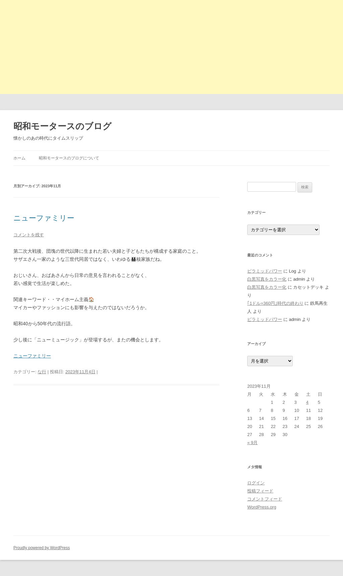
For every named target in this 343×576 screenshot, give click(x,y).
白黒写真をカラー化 (266, 279)
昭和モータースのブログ (62, 126)
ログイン (256, 482)
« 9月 (252, 442)
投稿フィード (260, 490)
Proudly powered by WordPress (41, 547)
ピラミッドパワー (264, 271)
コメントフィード (264, 498)
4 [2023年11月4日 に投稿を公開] (307, 402)
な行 (42, 371)
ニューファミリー (43, 218)
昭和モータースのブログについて (69, 158)
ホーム (19, 158)
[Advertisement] (171, 47)
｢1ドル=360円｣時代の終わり (275, 303)
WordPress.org (261, 507)
